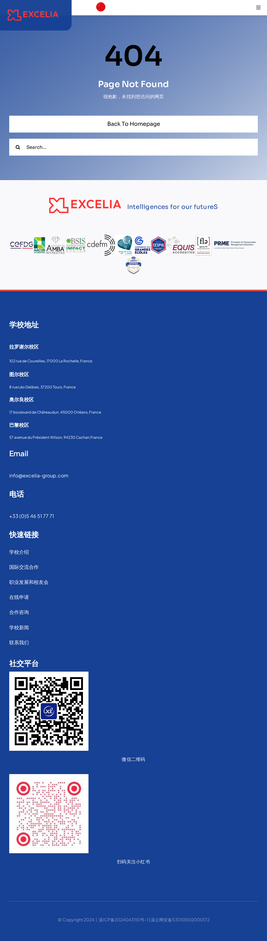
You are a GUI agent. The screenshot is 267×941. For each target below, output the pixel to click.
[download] (100, 28)
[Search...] (133, 147)
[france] (100, 15)
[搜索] (17, 147)
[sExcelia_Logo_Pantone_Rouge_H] (33, 7)
